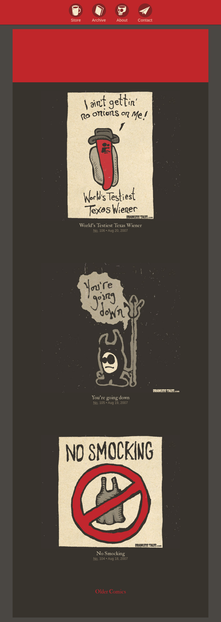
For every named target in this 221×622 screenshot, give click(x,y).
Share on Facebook (78, 241)
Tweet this (89, 241)
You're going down (111, 397)
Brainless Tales (110, 56)
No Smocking (110, 553)
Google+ (121, 241)
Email (142, 241)
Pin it (99, 241)
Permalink (131, 241)
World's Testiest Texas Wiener (110, 225)
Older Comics (110, 591)
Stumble (110, 241)
